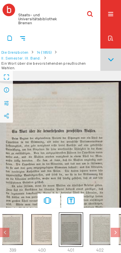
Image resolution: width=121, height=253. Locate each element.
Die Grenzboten (14, 52)
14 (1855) (44, 52)
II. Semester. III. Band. (21, 58)
